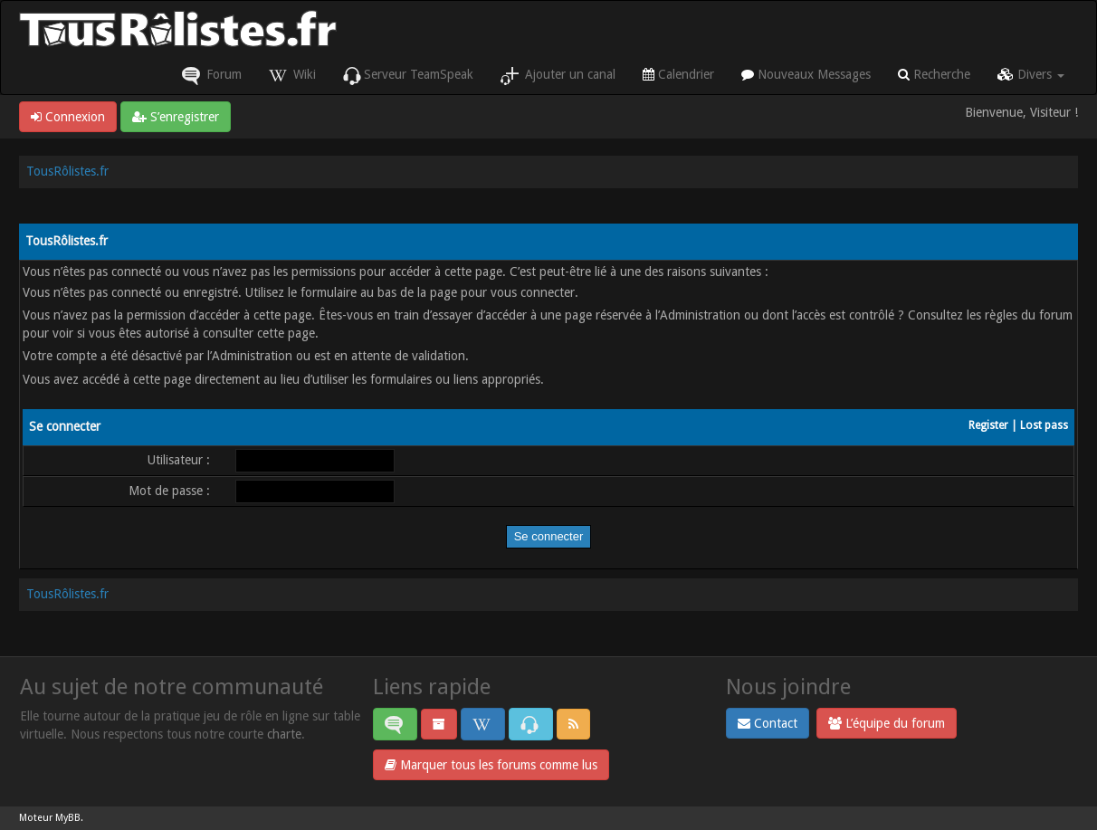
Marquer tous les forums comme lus (491, 765)
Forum (212, 76)
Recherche (934, 74)
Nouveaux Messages (806, 74)
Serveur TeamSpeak (408, 76)
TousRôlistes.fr (67, 171)
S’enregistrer (175, 117)
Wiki (292, 76)
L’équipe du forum (886, 723)
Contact (767, 723)
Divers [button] (1030, 74)
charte (284, 734)
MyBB (68, 818)
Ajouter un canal (558, 76)
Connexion (68, 117)
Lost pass (1044, 425)
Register (988, 425)
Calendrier (678, 74)
